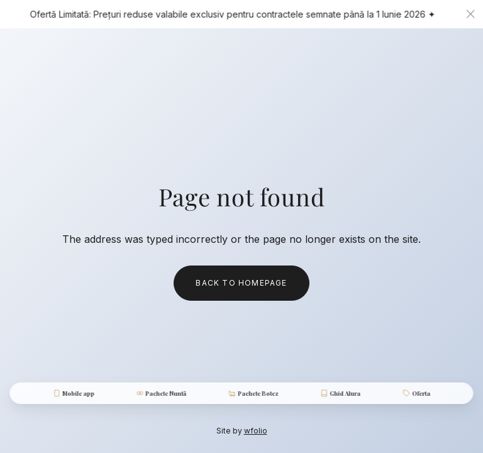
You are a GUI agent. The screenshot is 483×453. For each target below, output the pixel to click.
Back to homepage (241, 283)
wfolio (255, 430)
